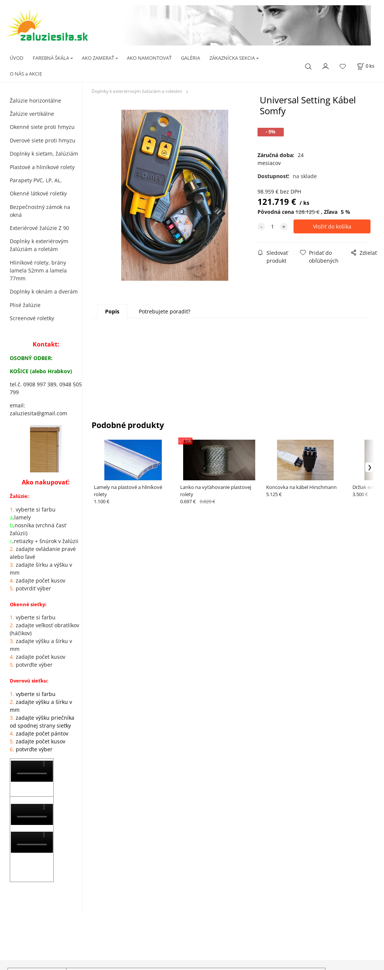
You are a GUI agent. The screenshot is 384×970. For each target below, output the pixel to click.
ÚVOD (16, 57)
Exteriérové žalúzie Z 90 (39, 228)
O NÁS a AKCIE (26, 73)
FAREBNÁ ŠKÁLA (51, 57)
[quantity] (272, 226)
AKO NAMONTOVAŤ (149, 57)
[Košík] (365, 66)
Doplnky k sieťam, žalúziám (44, 153)
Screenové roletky (32, 318)
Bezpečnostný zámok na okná (40, 210)
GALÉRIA (190, 57)
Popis (112, 311)
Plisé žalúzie (25, 305)
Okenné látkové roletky (38, 193)
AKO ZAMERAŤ (98, 57)
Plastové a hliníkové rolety (42, 167)
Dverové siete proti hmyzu (42, 140)
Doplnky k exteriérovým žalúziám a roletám (39, 245)
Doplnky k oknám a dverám (44, 291)
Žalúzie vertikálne (32, 113)
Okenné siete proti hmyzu (42, 126)
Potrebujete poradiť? (164, 311)
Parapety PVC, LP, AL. (36, 180)
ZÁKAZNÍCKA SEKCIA (232, 57)
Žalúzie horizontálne (35, 100)
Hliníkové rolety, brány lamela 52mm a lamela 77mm (38, 270)
